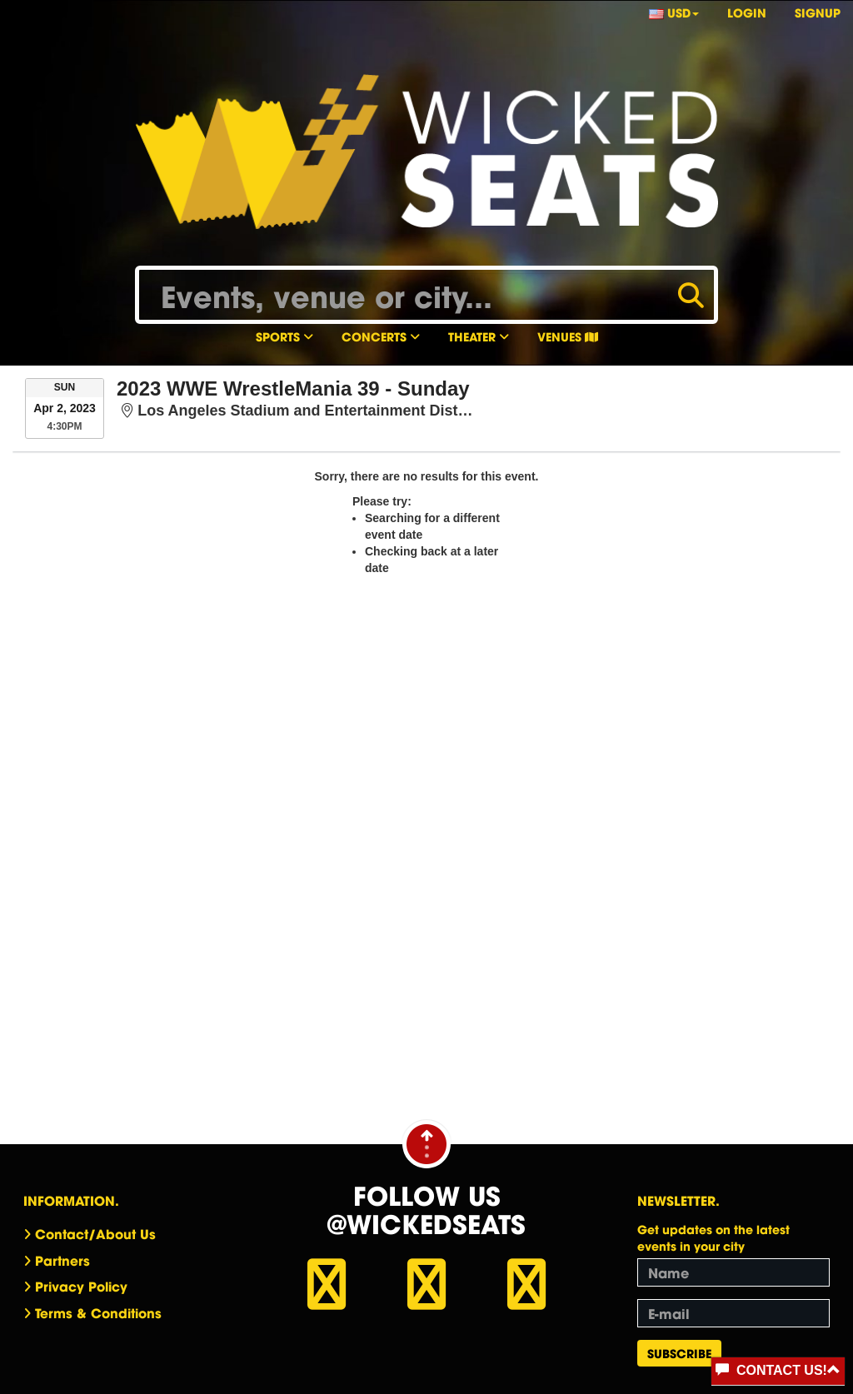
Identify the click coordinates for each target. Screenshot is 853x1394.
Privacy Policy (81, 1286)
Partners (62, 1260)
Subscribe (679, 1353)
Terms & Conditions (98, 1312)
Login (746, 12)
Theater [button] (478, 336)
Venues (567, 336)
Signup (818, 12)
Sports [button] (284, 336)
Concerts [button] (381, 336)
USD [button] (674, 12)
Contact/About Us (95, 1233)
